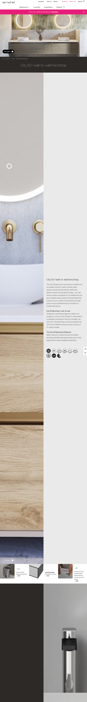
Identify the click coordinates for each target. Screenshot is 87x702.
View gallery (7, 51)
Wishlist (81, 1)
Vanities (13, 58)
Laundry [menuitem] (36, 7)
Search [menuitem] (60, 7)
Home (4, 58)
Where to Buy (72, 1)
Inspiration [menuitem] (48, 7)
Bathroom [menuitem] (24, 7)
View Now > (54, 12)
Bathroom (8, 58)
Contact (55, 1)
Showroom (64, 1)
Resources (41, 1)
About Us (49, 1)
